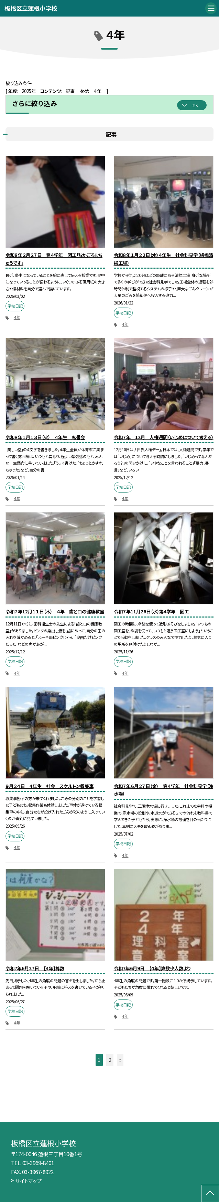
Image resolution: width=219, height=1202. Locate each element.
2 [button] (110, 1059)
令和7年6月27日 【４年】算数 (35, 968)
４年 (17, 317)
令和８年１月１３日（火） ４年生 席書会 (45, 437)
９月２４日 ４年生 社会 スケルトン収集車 (50, 786)
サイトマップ (28, 1180)
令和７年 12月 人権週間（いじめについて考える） (163, 437)
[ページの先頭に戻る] (210, 1193)
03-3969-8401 (38, 1163)
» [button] (120, 1059)
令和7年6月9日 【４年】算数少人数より (152, 968)
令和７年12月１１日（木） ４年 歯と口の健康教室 (55, 611)
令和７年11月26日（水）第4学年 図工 (151, 611)
